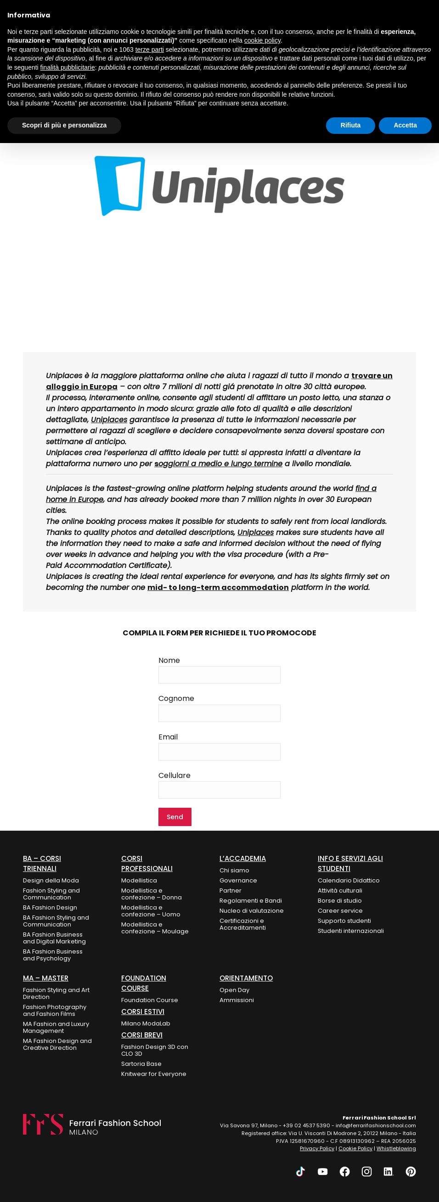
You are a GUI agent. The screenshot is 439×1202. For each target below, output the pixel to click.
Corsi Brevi (142, 1035)
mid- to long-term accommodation (218, 587)
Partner (231, 890)
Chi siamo (234, 870)
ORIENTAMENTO (246, 978)
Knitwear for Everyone (153, 1073)
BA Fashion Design (50, 907)
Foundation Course (149, 1000)
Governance (238, 880)
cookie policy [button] (262, 40)
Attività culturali (340, 890)
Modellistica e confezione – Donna (151, 894)
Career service (340, 910)
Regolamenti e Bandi (251, 900)
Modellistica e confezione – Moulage (155, 928)
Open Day (234, 990)
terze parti (149, 49)
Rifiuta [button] (351, 125)
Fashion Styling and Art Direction (56, 993)
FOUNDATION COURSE (143, 983)
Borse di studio (340, 900)
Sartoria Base (141, 1063)
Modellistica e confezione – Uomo (150, 911)
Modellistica (139, 880)
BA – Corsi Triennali (42, 863)
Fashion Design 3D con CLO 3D (154, 1050)
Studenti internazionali (351, 930)
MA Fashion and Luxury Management (56, 1027)
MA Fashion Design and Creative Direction (57, 1044)
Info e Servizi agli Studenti (350, 863)
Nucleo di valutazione (252, 910)
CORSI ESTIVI (142, 1011)
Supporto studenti (344, 920)
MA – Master (45, 978)
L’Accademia (243, 858)
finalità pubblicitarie (67, 67)
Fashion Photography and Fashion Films (54, 1010)
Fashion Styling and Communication (51, 894)
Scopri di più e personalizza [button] (64, 125)
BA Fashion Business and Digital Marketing (54, 938)
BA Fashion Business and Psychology (53, 955)
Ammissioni (237, 1000)
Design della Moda (51, 880)
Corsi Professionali (147, 863)
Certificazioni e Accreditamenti (243, 924)
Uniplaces (255, 532)
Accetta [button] (405, 125)
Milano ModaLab (145, 1023)
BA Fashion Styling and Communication (56, 921)
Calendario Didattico (349, 880)
